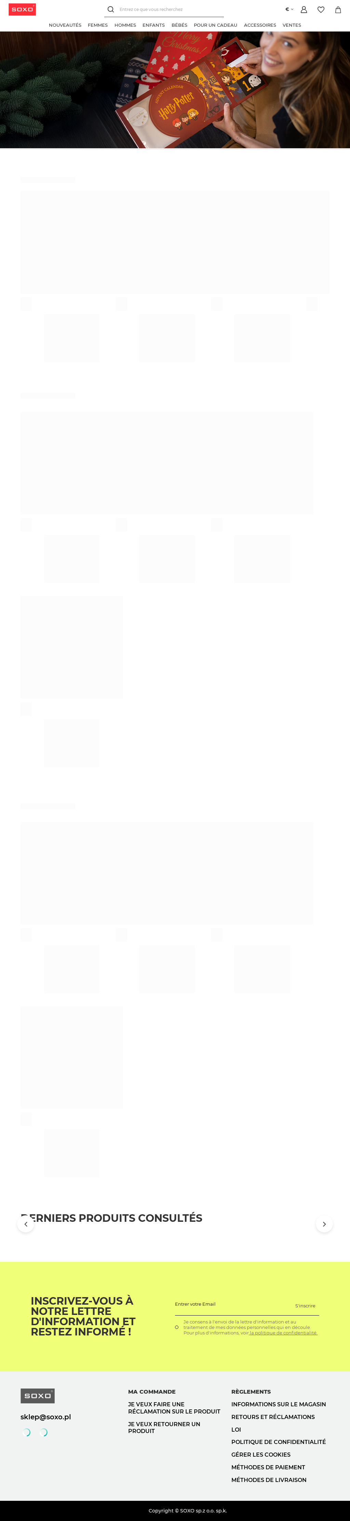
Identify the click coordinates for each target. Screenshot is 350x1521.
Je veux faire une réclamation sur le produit (174, 1408)
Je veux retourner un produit (164, 1428)
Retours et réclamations (273, 1417)
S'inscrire (305, 1305)
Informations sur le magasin (278, 1404)
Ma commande (152, 1392)
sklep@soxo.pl (46, 1417)
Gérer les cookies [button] (261, 1455)
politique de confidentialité (278, 1442)
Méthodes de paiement (268, 1467)
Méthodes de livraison (269, 1480)
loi (236, 1430)
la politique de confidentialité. (283, 1332)
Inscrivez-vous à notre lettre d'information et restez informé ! (83, 1316)
